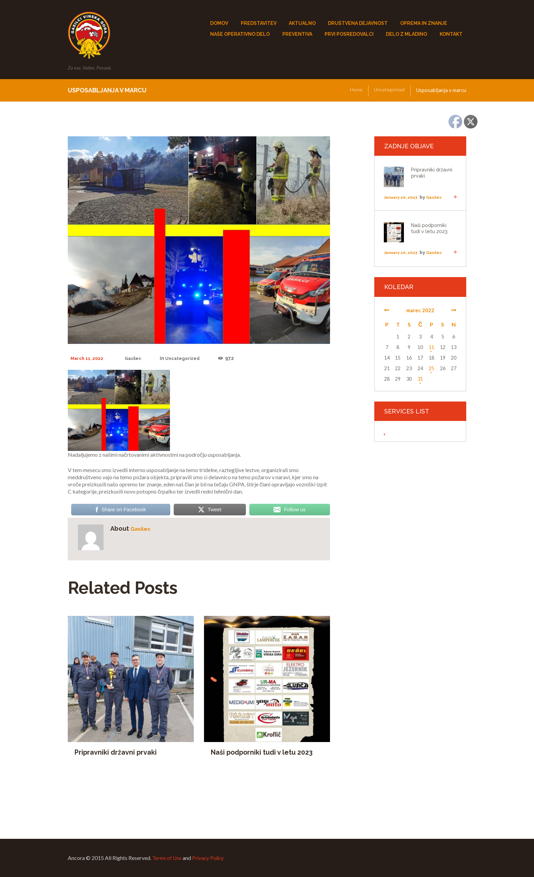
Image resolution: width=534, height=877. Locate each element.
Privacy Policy (210, 858)
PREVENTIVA (297, 34)
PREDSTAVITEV (259, 23)
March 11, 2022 (88, 358)
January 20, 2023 (402, 197)
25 (431, 369)
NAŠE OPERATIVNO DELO (240, 34)
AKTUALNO (302, 23)
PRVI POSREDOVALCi (349, 34)
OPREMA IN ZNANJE (423, 23)
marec (420, 310)
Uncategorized (388, 90)
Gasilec (137, 358)
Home (353, 90)
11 (431, 347)
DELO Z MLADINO (406, 34)
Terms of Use (167, 858)
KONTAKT (451, 34)
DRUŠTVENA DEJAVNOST (358, 23)
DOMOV (219, 23)
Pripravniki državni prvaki (118, 753)
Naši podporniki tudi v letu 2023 (265, 753)
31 (420, 379)
